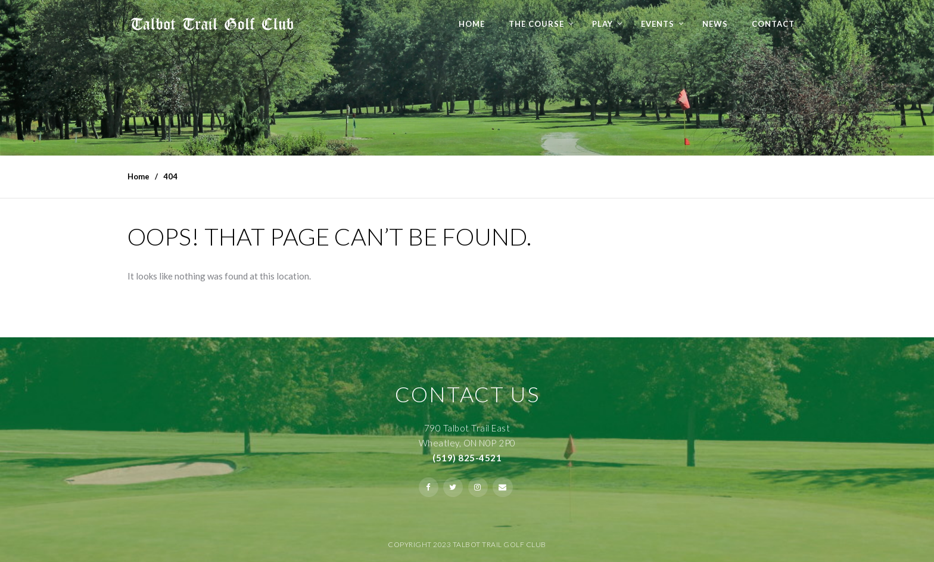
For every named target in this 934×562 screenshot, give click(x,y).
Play (602, 24)
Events (657, 24)
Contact (773, 24)
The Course (536, 24)
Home (472, 24)
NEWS (715, 24)
